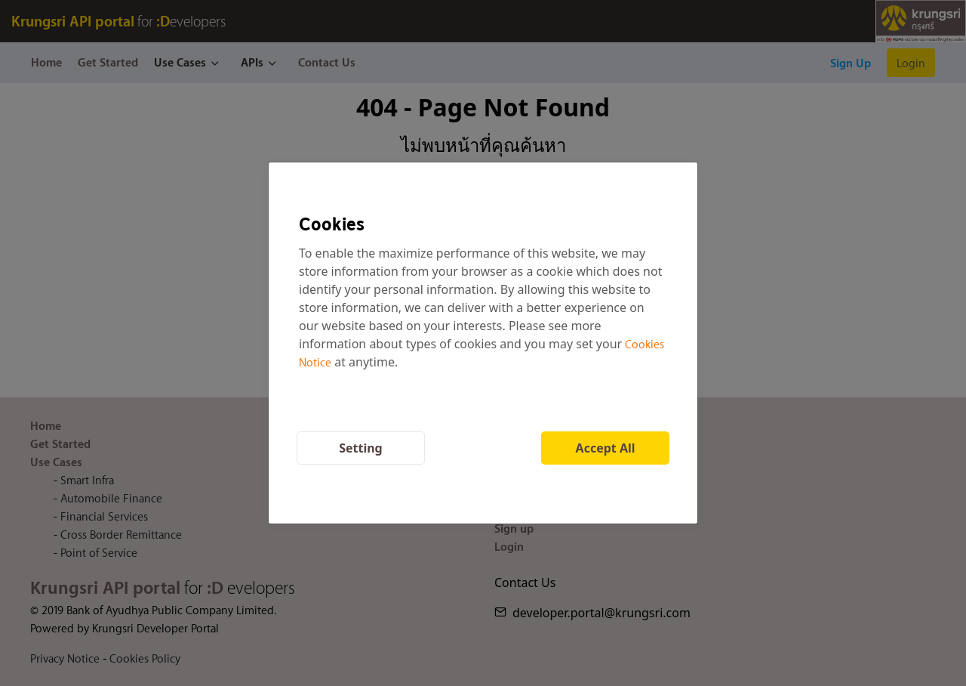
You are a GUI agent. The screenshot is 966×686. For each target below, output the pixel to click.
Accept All (605, 448)
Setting (361, 448)
